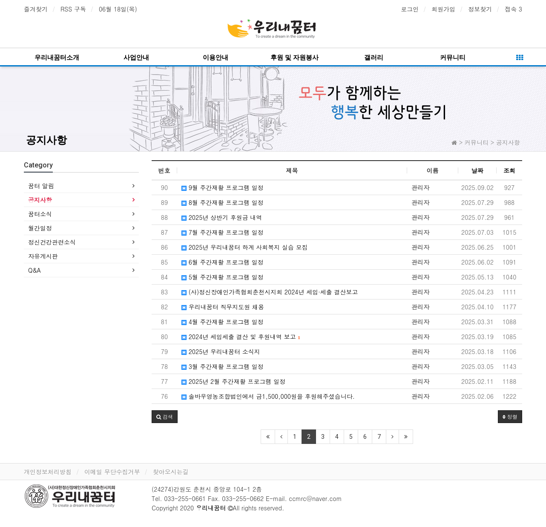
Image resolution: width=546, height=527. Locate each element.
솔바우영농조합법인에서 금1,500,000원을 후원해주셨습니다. (268, 396)
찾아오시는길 (171, 471)
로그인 (410, 9)
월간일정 (40, 228)
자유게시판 (43, 256)
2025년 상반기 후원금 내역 (221, 217)
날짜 (477, 170)
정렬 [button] (510, 416)
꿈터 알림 (41, 185)
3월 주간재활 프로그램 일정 (222, 366)
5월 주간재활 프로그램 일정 (222, 277)
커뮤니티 (453, 57)
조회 (509, 170)
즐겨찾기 (36, 9)
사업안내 (136, 57)
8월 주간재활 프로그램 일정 (222, 202)
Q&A (34, 270)
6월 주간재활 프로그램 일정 (222, 262)
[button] (165, 416)
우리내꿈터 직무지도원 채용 (222, 306)
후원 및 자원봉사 (294, 57)
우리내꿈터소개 (56, 57)
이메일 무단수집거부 (112, 471)
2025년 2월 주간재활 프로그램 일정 (233, 381)
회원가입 (443, 9)
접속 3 (513, 9)
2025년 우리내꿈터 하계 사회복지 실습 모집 (244, 247)
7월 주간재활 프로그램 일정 (222, 232)
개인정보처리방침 (48, 471)
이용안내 (215, 57)
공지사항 (46, 140)
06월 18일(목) (118, 9)
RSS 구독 (73, 9)
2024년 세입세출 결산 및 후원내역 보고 (240, 336)
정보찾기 (480, 9)
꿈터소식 (40, 214)
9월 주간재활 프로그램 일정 (222, 187)
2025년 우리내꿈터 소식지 (220, 351)
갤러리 (373, 57)
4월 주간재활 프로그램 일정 (222, 321)
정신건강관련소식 (52, 242)
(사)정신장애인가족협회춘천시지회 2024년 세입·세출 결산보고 (269, 292)
